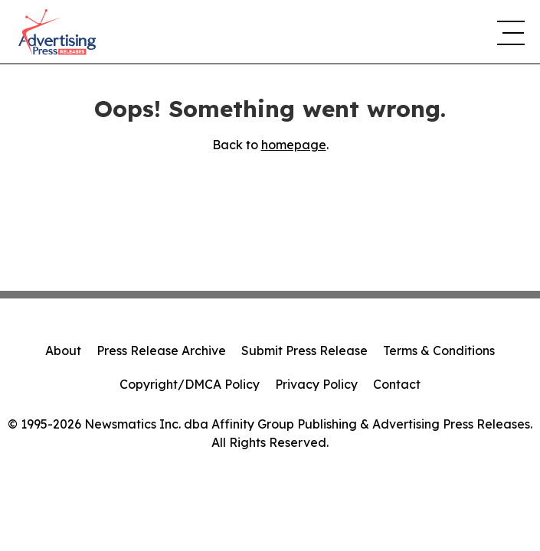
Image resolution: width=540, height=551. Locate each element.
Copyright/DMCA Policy (189, 384)
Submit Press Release (304, 350)
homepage (293, 144)
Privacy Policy (316, 384)
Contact (397, 384)
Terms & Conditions (439, 350)
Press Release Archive (161, 350)
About (63, 350)
